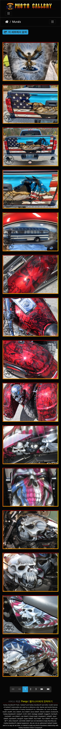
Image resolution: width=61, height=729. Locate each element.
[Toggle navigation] (8, 13)
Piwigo (24, 701)
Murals (16, 21)
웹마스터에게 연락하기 (41, 701)
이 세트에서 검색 (15, 32)
